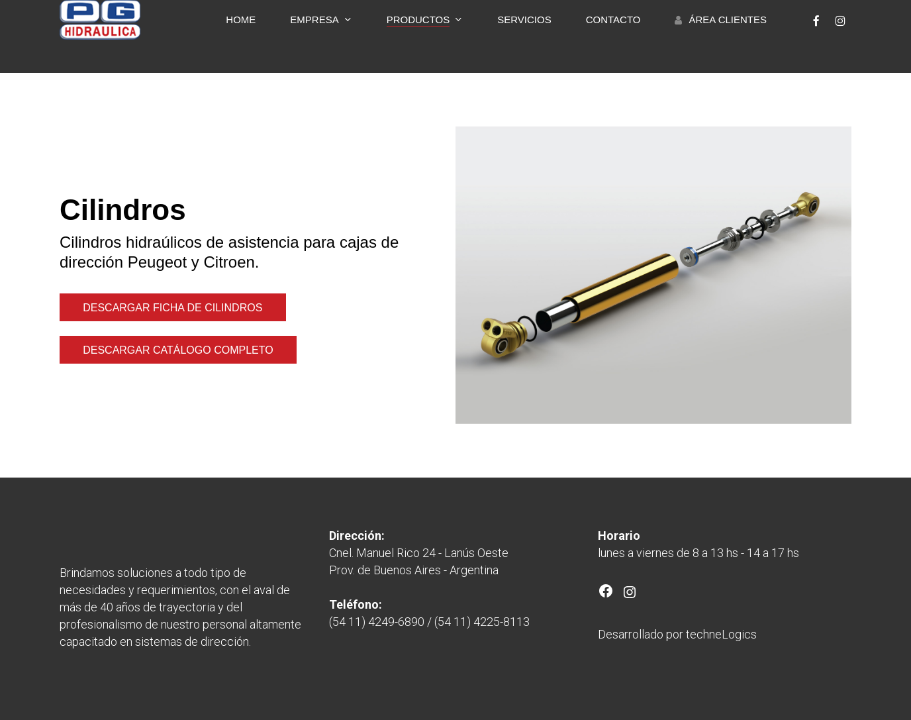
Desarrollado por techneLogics (677, 634)
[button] (172, 308)
